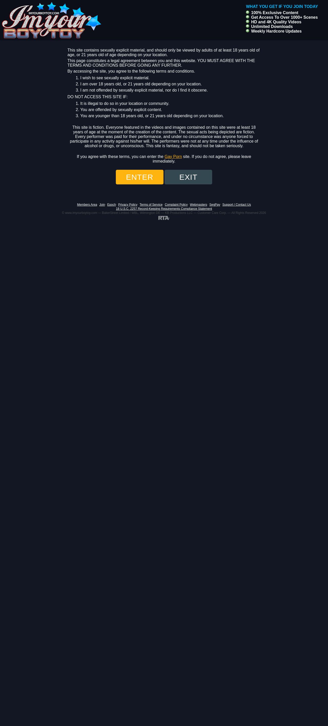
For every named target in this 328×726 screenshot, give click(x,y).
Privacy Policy (127, 204)
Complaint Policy (176, 204)
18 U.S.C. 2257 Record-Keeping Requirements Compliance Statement (164, 209)
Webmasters (198, 204)
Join (102, 204)
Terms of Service (151, 204)
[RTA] (164, 218)
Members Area (87, 204)
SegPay (214, 204)
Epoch (111, 204)
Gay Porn (173, 156)
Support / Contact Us (236, 204)
